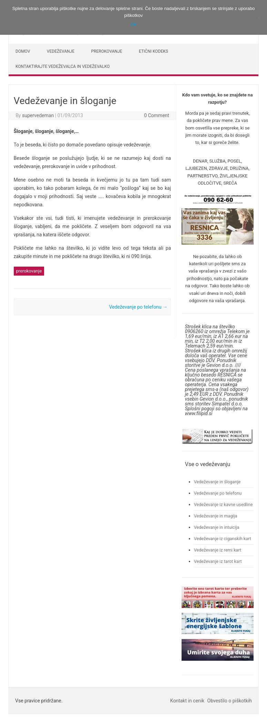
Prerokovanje (106, 51)
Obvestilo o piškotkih (229, 700)
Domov (23, 51)
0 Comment (156, 115)
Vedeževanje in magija (215, 515)
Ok (133, 24)
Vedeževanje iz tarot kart (218, 561)
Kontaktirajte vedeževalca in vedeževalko (63, 66)
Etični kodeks (153, 51)
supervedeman (38, 115)
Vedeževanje (60, 51)
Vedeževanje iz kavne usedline (223, 504)
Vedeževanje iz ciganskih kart (222, 538)
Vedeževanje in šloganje (217, 481)
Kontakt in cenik (187, 700)
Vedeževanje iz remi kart (218, 550)
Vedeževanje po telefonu (138, 307)
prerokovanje (29, 271)
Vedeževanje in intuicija (216, 527)
